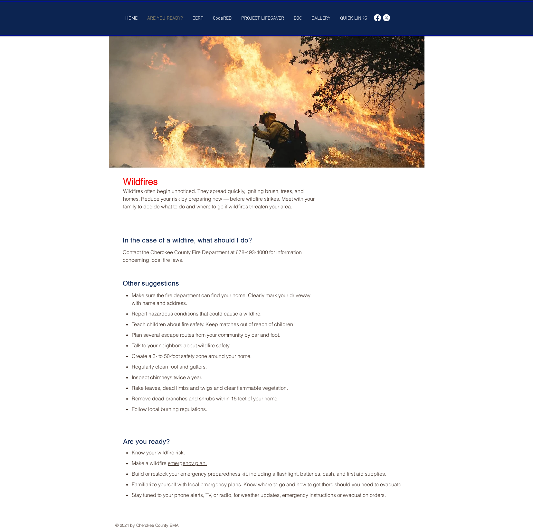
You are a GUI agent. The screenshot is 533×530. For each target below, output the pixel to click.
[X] (386, 17)
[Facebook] (377, 17)
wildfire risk (170, 452)
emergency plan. (187, 463)
